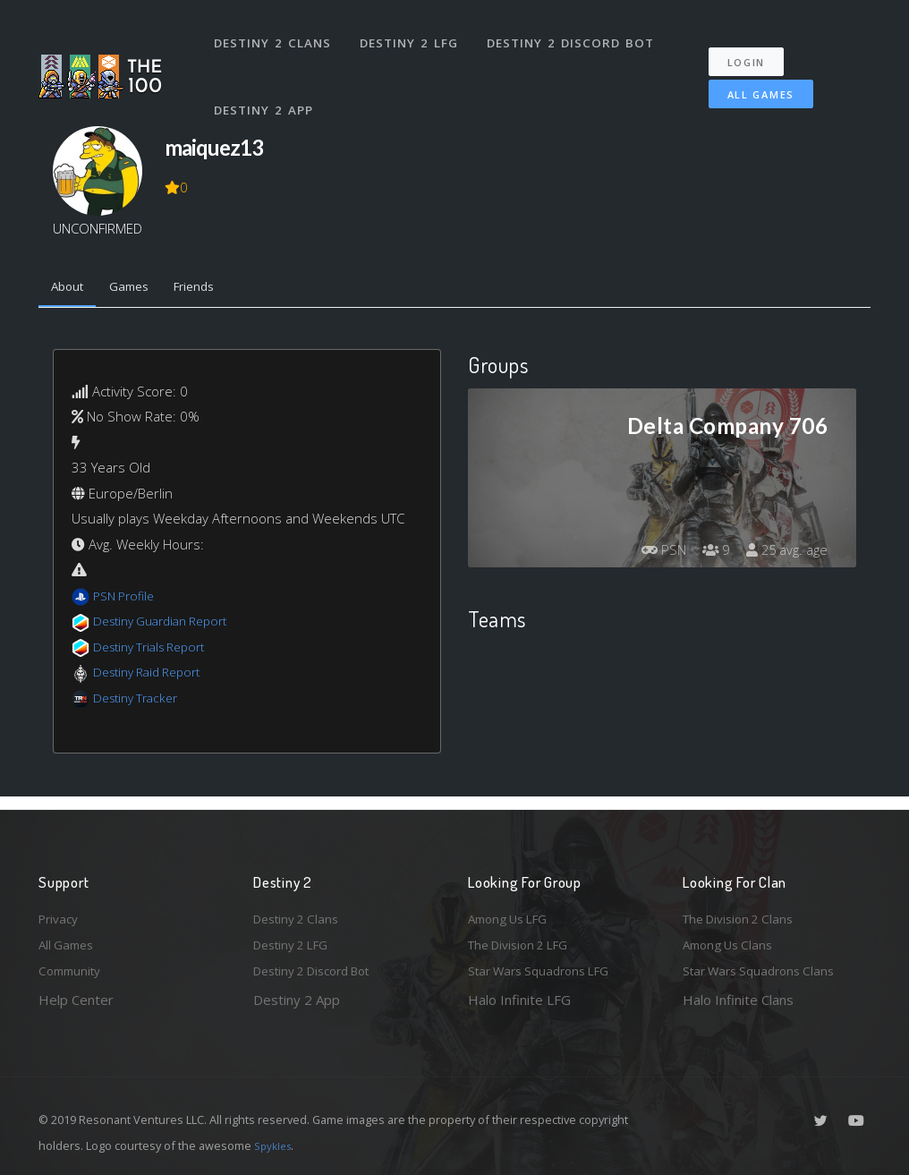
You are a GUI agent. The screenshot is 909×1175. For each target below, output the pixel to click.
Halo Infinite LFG (519, 1000)
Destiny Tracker (140, 702)
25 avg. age (784, 554)
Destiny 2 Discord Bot (576, 34)
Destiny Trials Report (156, 651)
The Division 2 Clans (744, 912)
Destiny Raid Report (153, 676)
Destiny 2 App (266, 84)
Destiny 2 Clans (275, 34)
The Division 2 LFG (525, 941)
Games (140, 289)
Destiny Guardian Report (168, 625)
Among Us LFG (513, 912)
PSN (650, 554)
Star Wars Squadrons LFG (546, 970)
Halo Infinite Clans (738, 1000)
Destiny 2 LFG (414, 34)
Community (72, 970)
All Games (748, 77)
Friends (213, 289)
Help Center (76, 1000)
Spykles (275, 1145)
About (71, 289)
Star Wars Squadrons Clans (765, 970)
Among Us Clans (732, 941)
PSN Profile (127, 600)
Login (755, 45)
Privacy (60, 912)
